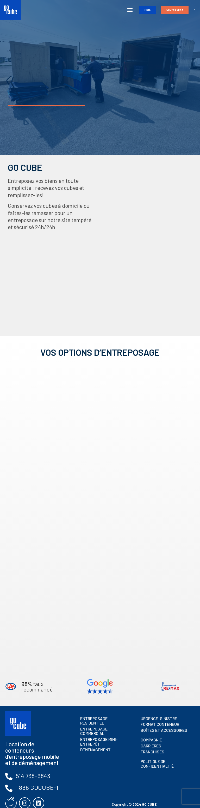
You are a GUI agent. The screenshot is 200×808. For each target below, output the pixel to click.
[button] (127, 10)
